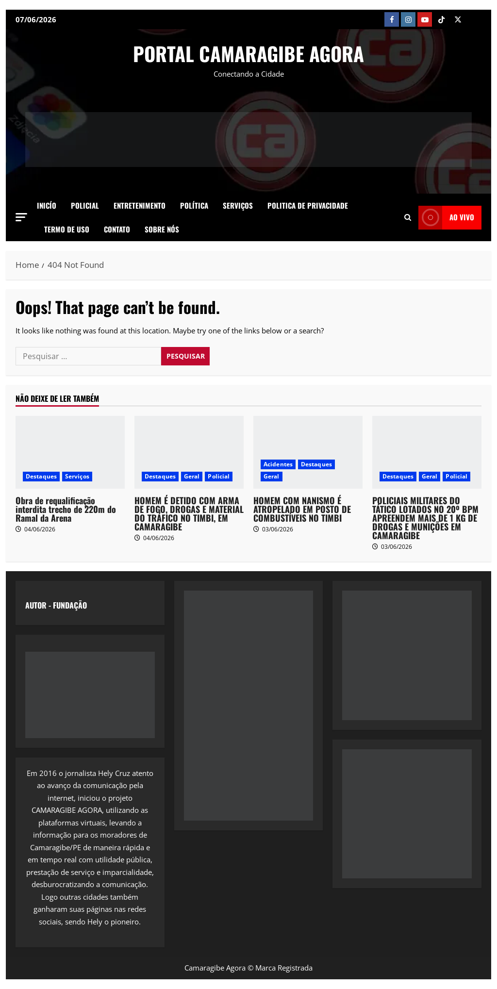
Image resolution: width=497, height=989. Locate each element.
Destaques (41, 476)
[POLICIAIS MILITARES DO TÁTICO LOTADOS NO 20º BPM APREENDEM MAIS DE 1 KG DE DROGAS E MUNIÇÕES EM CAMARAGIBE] (426, 452)
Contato (117, 229)
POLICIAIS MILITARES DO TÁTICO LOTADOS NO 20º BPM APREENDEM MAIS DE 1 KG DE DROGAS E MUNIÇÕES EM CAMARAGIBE (425, 518)
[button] (21, 217)
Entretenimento (140, 205)
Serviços (238, 205)
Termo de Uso (66, 229)
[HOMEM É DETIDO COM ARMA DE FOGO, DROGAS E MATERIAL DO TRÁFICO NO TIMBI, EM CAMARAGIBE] (189, 452)
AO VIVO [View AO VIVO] (446, 218)
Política (194, 205)
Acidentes (278, 464)
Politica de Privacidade (307, 205)
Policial (85, 205)
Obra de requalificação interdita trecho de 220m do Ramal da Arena (66, 509)
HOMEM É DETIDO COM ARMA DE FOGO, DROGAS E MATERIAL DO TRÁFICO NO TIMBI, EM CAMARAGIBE (189, 513)
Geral (192, 476)
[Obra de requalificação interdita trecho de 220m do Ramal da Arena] (70, 452)
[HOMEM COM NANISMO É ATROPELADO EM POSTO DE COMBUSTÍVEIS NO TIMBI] (308, 452)
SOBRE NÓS (162, 229)
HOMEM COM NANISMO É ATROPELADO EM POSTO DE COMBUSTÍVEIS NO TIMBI (302, 509)
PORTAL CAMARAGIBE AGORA (248, 53)
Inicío (46, 205)
